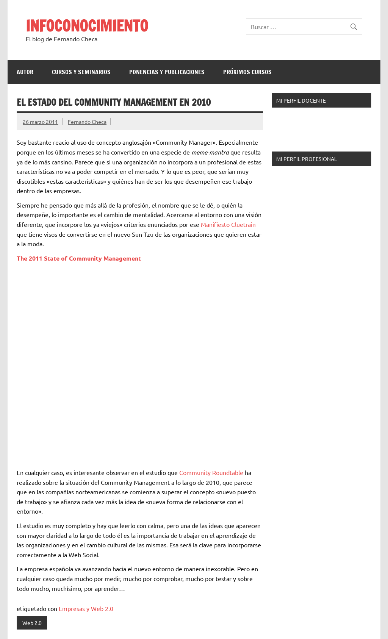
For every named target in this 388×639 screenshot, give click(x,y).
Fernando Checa (87, 121)
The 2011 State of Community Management (79, 258)
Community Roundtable (211, 472)
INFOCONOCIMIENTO (87, 25)
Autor (25, 72)
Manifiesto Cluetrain (228, 224)
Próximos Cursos (247, 72)
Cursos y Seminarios (81, 72)
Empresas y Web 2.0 (86, 608)
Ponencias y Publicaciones (167, 72)
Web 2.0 (32, 622)
